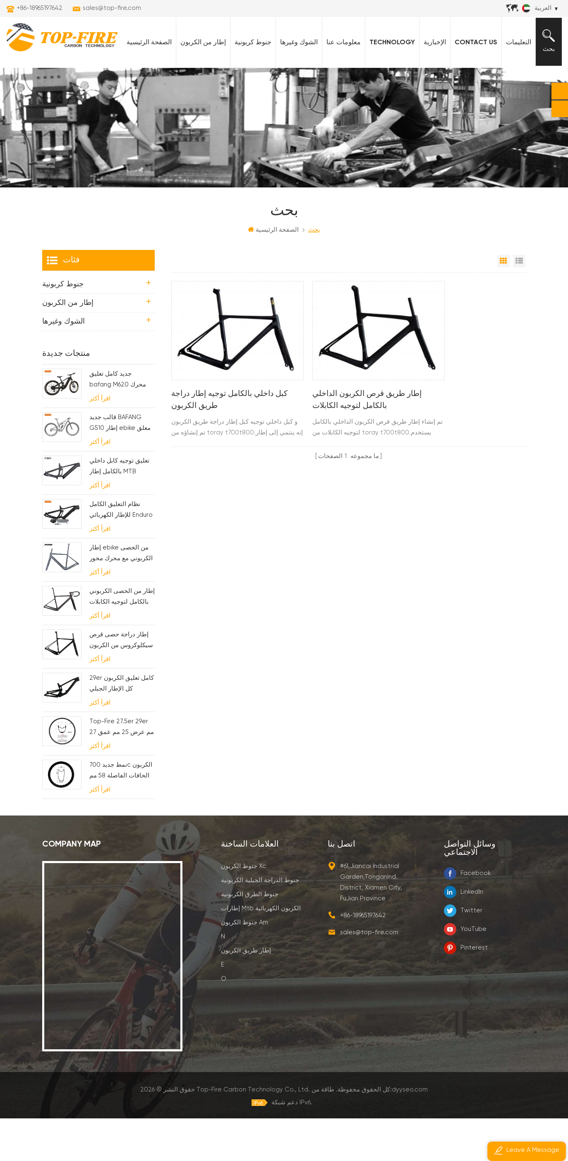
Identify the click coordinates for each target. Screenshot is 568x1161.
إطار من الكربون (200, 83)
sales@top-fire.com (112, 8)
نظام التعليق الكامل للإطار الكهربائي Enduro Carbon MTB (121, 553)
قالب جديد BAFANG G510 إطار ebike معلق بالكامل (120, 466)
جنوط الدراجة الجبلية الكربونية (260, 922)
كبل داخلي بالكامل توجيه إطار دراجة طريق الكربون (222, 427)
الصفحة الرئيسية (146, 83)
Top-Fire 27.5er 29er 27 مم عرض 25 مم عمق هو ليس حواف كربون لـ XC (121, 770)
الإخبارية (432, 83)
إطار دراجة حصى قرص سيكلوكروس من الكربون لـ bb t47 (121, 683)
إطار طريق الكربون (246, 993)
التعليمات (515, 83)
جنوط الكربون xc (243, 908)
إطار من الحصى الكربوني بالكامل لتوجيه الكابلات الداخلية (122, 640)
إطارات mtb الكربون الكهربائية (261, 951)
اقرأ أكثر (99, 441)
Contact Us (473, 83)
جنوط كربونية (250, 83)
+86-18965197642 (39, 8)
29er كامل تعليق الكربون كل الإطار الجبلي (121, 725)
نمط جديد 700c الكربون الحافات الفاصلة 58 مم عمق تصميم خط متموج (120, 813)
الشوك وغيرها (296, 83)
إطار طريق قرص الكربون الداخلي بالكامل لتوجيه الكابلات (345, 427)
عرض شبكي (503, 303)
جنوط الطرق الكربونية (249, 936)
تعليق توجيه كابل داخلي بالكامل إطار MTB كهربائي (119, 509)
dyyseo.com (410, 1132)
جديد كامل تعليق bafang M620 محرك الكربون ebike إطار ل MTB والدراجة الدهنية (117, 422)
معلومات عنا (341, 83)
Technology (389, 83)
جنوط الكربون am (244, 965)
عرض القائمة (519, 303)
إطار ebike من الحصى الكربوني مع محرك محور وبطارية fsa (121, 596)
